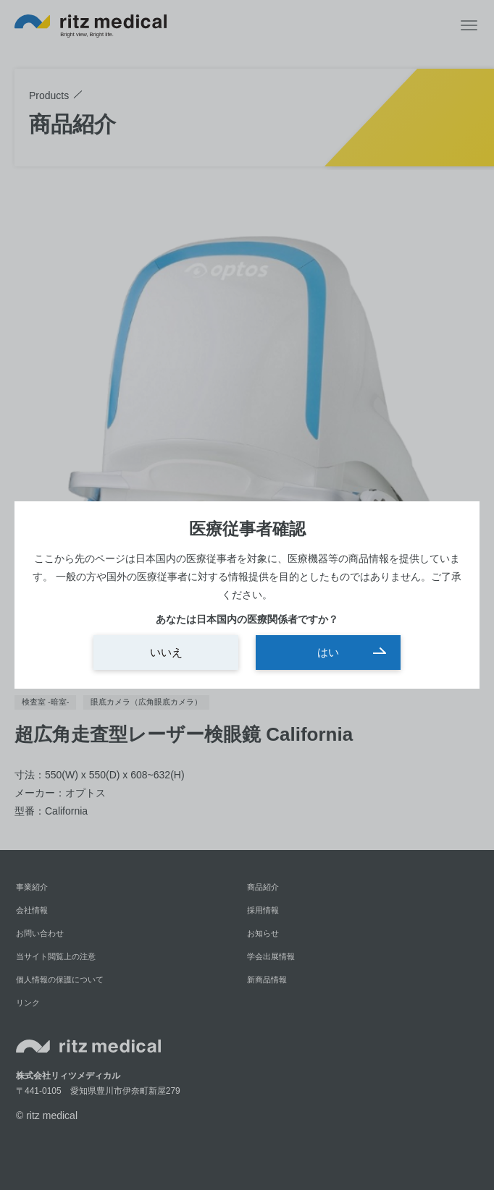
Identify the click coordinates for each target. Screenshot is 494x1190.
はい (328, 652)
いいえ (166, 652)
